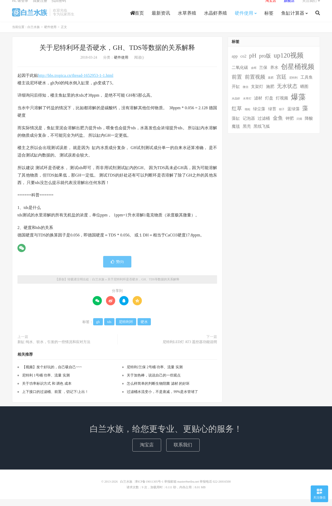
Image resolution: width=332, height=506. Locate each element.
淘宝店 (147, 451)
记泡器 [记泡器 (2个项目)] (249, 125)
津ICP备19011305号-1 (149, 488)
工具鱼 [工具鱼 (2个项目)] (306, 84)
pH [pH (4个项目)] (252, 62)
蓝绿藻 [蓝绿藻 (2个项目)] (293, 116)
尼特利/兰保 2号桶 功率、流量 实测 (154, 374)
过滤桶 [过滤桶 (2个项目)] (264, 125)
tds (109, 329)
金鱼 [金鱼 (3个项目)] (278, 125)
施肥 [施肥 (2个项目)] (270, 93)
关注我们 (309, 6)
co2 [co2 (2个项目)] (243, 63)
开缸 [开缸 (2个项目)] (236, 93)
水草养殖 (187, 19)
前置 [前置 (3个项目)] (237, 84)
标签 (269, 19)
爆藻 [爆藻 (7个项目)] (298, 103)
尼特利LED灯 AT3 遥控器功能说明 (190, 349)
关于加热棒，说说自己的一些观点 (154, 382)
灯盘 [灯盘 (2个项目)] (269, 105)
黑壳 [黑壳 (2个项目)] (247, 133)
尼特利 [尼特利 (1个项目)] (293, 84)
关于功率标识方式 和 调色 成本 (47, 390)
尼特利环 (126, 329)
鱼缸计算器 (292, 19)
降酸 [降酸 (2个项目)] (309, 125)
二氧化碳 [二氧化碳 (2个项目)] (240, 74)
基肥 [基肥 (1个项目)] (271, 84)
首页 (137, 19)
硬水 (144, 329)
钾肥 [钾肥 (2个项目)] (290, 125)
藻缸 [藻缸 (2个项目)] (236, 125)
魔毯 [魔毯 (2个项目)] (236, 133)
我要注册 (40, 6)
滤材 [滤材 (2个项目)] (258, 105)
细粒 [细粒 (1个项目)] (247, 116)
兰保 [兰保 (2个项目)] (263, 74)
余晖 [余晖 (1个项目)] (254, 74)
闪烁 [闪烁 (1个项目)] (299, 125)
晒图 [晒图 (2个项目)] (304, 93)
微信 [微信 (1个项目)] (245, 94)
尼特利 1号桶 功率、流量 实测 (46, 382)
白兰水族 (29, 18)
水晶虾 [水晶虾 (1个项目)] (236, 105)
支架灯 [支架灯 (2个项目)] (257, 93)
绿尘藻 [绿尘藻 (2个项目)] (259, 116)
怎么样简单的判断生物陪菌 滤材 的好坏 (158, 390)
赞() (117, 269)
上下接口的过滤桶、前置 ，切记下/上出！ (55, 399)
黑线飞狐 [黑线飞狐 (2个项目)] (261, 133)
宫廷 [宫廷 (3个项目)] (281, 84)
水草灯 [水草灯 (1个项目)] (247, 105)
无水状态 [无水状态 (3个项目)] (287, 93)
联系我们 (183, 451)
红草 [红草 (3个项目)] (237, 115)
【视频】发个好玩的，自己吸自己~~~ (52, 374)
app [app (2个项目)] (235, 63)
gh (98, 329)
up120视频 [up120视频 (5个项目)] (289, 62)
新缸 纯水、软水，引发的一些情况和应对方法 (53, 349)
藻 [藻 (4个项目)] (305, 115)
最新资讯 (161, 19)
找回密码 (59, 6)
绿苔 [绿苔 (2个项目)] (272, 116)
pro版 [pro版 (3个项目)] (265, 63)
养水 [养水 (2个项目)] (274, 74)
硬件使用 (244, 19)
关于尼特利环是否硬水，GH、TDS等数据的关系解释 (117, 54)
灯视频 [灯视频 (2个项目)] (282, 105)
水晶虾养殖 (215, 19)
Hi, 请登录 (20, 6)
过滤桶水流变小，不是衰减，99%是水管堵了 (162, 399)
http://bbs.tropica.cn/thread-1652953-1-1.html (75, 82)
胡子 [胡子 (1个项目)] (282, 116)
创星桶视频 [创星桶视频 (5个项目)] (297, 73)
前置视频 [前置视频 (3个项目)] (255, 84)
